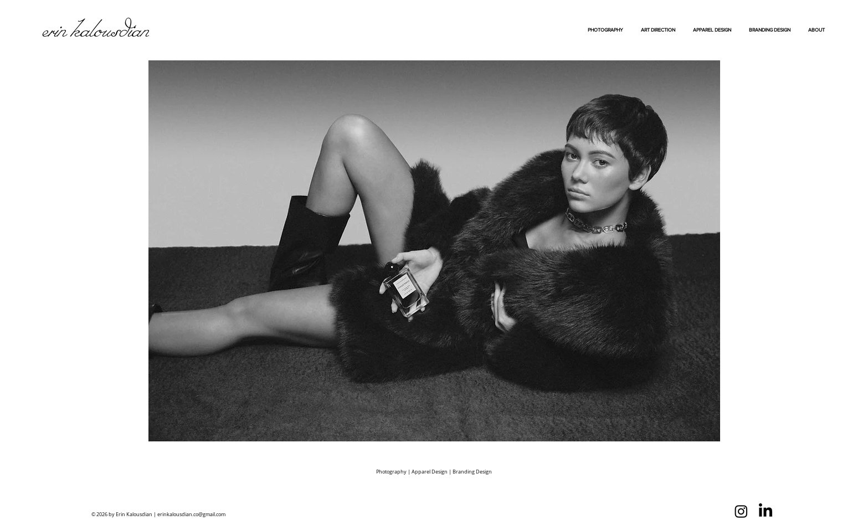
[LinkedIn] (765, 511)
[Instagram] (741, 511)
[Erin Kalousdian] (99, 28)
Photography (391, 472)
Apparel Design (430, 472)
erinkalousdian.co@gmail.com (191, 514)
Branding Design (472, 472)
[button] (605, 30)
